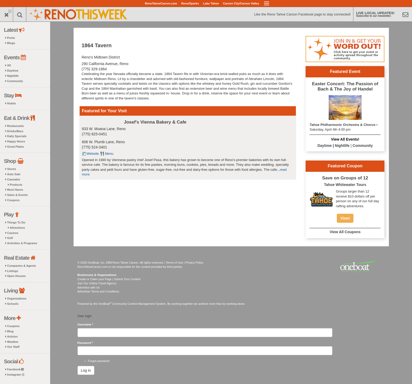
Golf (10, 237)
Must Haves (15, 189)
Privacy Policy (194, 262)
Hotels (11, 103)
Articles (12, 336)
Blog (10, 331)
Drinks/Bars (15, 131)
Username (86, 324)
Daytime (12, 70)
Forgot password (99, 360)
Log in (86, 370)
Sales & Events (17, 194)
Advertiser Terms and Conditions (98, 291)
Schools (12, 303)
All (9, 65)
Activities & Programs (22, 243)
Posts (11, 37)
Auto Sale (13, 174)
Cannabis (13, 179)
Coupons (13, 200)
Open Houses (16, 276)
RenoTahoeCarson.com (161, 3)
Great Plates (15, 146)
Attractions (17, 227)
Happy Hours (16, 141)
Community (15, 81)
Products (16, 184)
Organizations (16, 298)
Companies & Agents (21, 265)
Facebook (15, 369)
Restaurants (15, 125)
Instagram (15, 374)
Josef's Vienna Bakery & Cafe (155, 122)
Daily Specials (17, 136)
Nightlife (13, 75)
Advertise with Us (89, 287)
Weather (12, 341)
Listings (12, 271)
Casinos (12, 232)
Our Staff (13, 346)
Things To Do (16, 222)
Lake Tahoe (211, 3)
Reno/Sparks (190, 3)
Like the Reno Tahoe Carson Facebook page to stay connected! (302, 14)
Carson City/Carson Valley (241, 3)
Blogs (11, 43)
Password (85, 342)
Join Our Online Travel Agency (97, 283)
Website (93, 154)
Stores (11, 168)
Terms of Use (174, 262)
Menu (109, 154)
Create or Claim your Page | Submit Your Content (109, 279)
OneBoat (104, 303)
